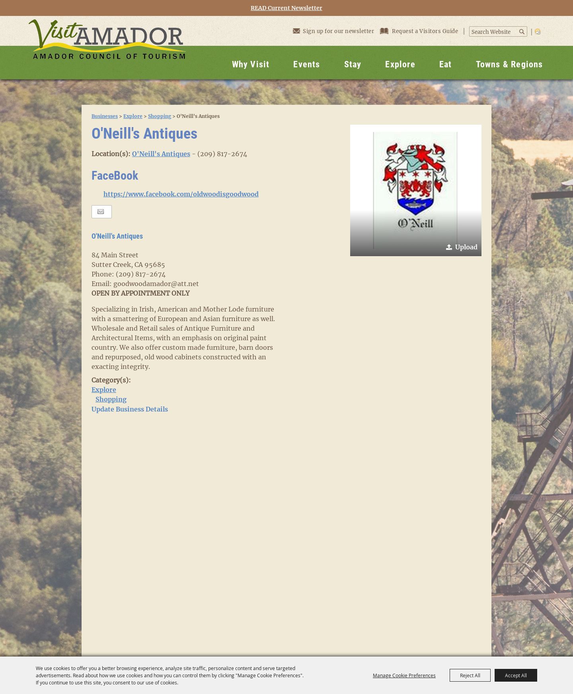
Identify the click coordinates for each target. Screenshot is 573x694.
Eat (445, 64)
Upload (466, 247)
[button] (415, 190)
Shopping (159, 116)
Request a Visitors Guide (420, 31)
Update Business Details (130, 409)
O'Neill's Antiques (161, 154)
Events (306, 64)
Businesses (105, 116)
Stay (353, 64)
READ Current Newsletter (286, 8)
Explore (400, 64)
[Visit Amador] (107, 47)
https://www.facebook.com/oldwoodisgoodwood (181, 194)
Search (522, 31)
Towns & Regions (509, 64)
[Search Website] (494, 32)
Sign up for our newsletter (333, 31)
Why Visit (251, 64)
